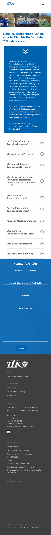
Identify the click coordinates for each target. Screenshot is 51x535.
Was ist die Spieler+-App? (25, 253)
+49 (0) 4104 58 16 (17, 421)
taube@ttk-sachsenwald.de (18, 463)
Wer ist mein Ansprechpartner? (25, 197)
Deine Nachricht (25, 324)
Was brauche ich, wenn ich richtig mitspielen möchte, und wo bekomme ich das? (25, 181)
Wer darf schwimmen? (25, 243)
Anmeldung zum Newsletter (18, 377)
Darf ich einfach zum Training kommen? (25, 143)
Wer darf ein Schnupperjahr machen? (25, 232)
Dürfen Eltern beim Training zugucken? (25, 209)
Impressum (11, 388)
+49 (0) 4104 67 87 (17, 424)
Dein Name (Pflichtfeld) (25, 273)
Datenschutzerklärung (16, 391)
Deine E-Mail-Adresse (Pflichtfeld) (25, 286)
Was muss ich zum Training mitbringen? (25, 165)
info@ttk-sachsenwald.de (23, 426)
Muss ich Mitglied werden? (25, 220)
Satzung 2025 (12, 395)
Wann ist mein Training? (25, 154)
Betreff (25, 299)
